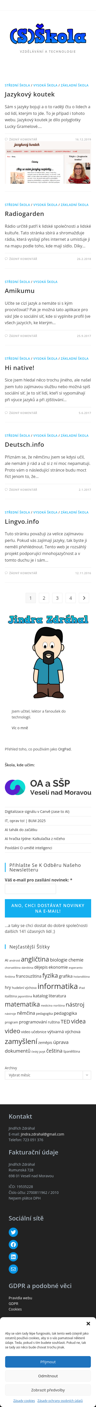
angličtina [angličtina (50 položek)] (35, 959)
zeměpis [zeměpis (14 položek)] (45, 1042)
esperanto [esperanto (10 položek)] (75, 967)
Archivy (11, 1067)
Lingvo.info (22, 521)
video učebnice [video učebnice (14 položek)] (34, 1031)
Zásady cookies (24, 1401)
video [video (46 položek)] (12, 1031)
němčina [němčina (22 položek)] (26, 1013)
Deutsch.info (24, 444)
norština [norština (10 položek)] (59, 1005)
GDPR (13, 1303)
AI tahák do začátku (21, 829)
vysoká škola (45, 85)
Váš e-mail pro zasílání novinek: (38, 880)
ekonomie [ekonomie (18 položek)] (58, 967)
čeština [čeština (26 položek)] (54, 1051)
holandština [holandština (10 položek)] (81, 976)
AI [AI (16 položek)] (6, 960)
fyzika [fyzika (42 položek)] (50, 975)
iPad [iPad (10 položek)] (82, 988)
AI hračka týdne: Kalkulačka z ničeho (35, 838)
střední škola (17, 85)
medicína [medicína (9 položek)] (46, 1005)
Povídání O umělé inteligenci (28, 847)
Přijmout (48, 1361)
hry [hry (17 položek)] (8, 987)
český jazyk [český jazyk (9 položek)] (38, 1051)
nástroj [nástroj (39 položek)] (75, 1004)
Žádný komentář (23, 139)
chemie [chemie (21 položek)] (75, 960)
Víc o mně (20, 727)
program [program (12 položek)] (11, 1022)
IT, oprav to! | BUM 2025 (25, 820)
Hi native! (20, 367)
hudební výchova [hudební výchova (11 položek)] (24, 988)
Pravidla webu (20, 1297)
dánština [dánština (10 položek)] (27, 967)
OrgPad (64, 749)
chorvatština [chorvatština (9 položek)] (12, 967)
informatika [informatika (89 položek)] (57, 986)
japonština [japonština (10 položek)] (25, 996)
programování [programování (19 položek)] (33, 1022)
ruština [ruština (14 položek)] (54, 1022)
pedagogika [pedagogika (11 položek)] (44, 1013)
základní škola (75, 85)
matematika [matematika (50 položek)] (22, 1004)
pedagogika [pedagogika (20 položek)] (65, 1013)
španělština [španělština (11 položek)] (71, 1051)
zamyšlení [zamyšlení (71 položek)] (21, 1041)
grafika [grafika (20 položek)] (66, 976)
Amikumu (20, 290)
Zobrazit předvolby (48, 1389)
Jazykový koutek (30, 94)
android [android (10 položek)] (14, 960)
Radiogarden (24, 213)
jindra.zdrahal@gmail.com (42, 1134)
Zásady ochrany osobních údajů (60, 1401)
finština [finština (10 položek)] (10, 976)
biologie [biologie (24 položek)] (58, 959)
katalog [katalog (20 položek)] (40, 996)
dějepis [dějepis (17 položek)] (41, 967)
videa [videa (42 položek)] (78, 1021)
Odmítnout (48, 1375)
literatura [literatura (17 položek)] (57, 996)
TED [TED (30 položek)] (65, 1021)
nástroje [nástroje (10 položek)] (10, 1014)
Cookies (15, 1309)
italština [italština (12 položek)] (11, 996)
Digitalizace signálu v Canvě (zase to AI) (37, 811)
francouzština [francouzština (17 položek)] (28, 976)
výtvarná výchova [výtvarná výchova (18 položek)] (63, 1031)
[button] (88, 1323)
